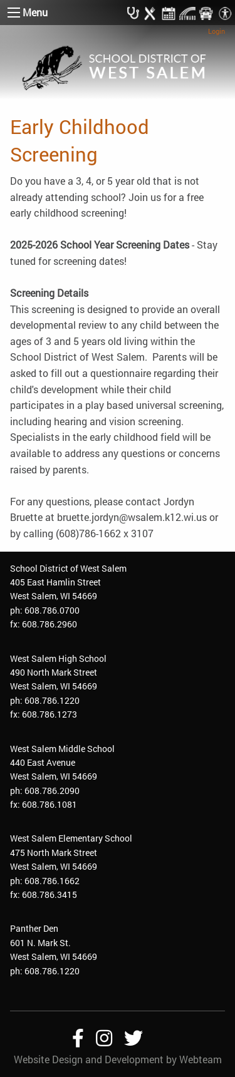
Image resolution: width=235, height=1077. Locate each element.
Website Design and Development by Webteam (118, 1059)
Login (216, 31)
